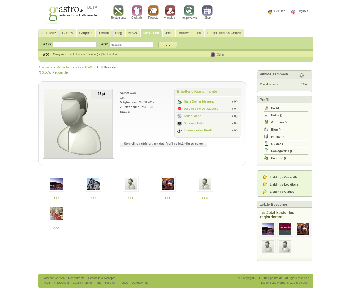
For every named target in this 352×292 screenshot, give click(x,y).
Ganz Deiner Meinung (196, 101)
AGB (47, 282)
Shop (207, 12)
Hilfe (98, 282)
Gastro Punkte (83, 282)
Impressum (62, 282)
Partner (110, 282)
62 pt (101, 94)
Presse (123, 282)
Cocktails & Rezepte (101, 278)
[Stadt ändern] (110, 54)
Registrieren (189, 12)
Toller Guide (189, 116)
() (276, 115)
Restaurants (118, 12)
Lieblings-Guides (282, 191)
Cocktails (137, 12)
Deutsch (279, 11)
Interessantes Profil (194, 130)
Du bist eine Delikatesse (197, 108)
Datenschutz (140, 282)
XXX (56, 198)
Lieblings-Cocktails (284, 177)
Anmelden (170, 12)
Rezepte (153, 12)
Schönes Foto (190, 123)
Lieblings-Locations (284, 184)
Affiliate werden (54, 278)
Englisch (303, 11)
